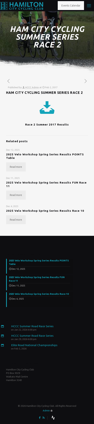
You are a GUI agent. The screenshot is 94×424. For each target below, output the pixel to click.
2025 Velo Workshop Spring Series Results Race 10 (45, 210)
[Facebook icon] (39, 417)
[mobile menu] (89, 5)
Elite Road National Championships (31, 345)
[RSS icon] (43, 417)
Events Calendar (70, 5)
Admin (46, 410)
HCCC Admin (32, 87)
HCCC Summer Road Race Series (29, 326)
